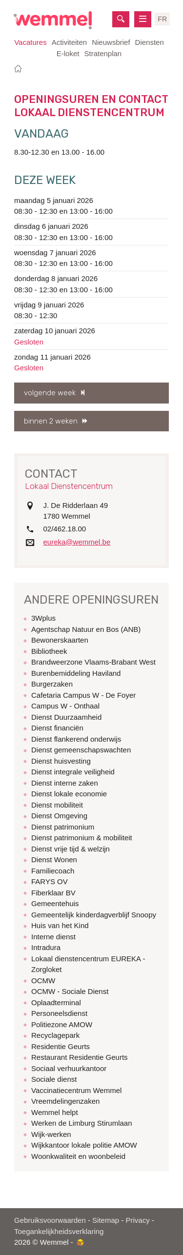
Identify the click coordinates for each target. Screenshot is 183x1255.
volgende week (50, 392)
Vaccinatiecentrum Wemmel (76, 1090)
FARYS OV (49, 881)
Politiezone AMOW (61, 1024)
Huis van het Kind (60, 925)
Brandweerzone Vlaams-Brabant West (93, 662)
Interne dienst (53, 936)
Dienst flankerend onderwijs (76, 739)
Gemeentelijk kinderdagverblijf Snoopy (93, 915)
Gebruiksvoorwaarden (50, 1220)
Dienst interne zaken (64, 783)
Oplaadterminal (56, 1002)
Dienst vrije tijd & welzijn (70, 849)
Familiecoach (52, 871)
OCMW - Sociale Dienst (69, 991)
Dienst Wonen (54, 859)
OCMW (43, 980)
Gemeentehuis (55, 903)
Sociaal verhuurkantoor (68, 1068)
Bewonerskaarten (59, 640)
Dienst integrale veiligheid (73, 772)
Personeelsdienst (59, 1013)
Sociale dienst (54, 1079)
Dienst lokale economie (69, 793)
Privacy (137, 1220)
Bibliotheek (49, 651)
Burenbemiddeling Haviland (76, 673)
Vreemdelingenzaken (65, 1101)
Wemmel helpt (54, 1112)
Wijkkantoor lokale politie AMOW (84, 1145)
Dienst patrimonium (62, 827)
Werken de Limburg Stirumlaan (81, 1123)
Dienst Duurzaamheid (66, 717)
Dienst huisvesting (61, 761)
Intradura (46, 947)
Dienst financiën (57, 728)
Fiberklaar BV (53, 893)
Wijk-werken (51, 1134)
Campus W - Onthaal (65, 706)
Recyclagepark (55, 1035)
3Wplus (43, 618)
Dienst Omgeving (59, 815)
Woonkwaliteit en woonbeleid (78, 1156)
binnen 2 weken (51, 421)
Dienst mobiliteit (57, 805)
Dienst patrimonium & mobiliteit (81, 837)
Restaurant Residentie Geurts (79, 1057)
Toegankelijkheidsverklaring (58, 1231)
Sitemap (105, 1220)
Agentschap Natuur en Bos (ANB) (86, 629)
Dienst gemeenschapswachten (81, 750)
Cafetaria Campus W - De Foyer (83, 695)
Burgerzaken (52, 684)
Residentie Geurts (60, 1046)
